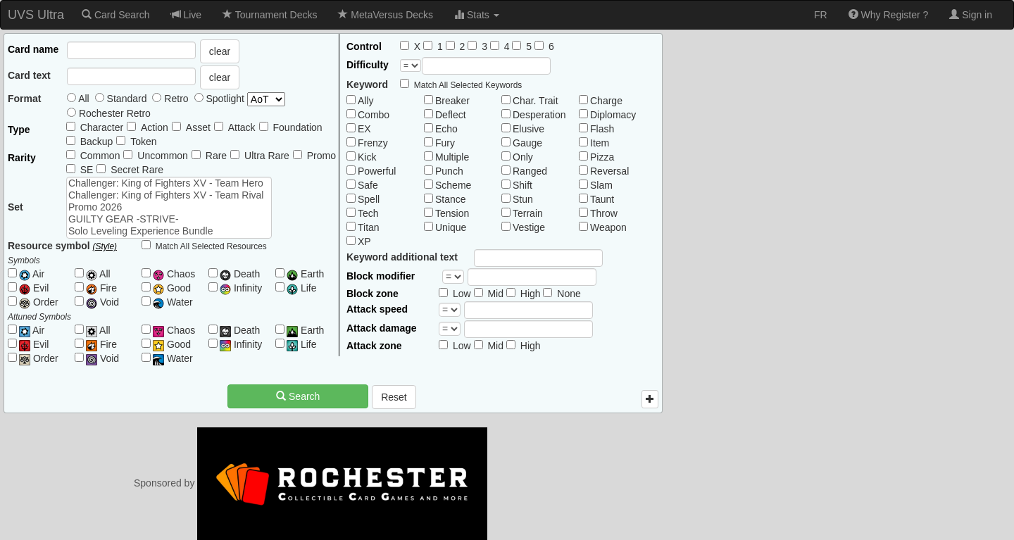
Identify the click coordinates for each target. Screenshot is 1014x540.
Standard (121, 98)
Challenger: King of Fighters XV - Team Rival (169, 195)
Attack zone (374, 345)
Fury (445, 143)
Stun (523, 199)
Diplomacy (613, 114)
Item (599, 143)
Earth (305, 274)
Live (186, 14)
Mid (495, 293)
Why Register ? (889, 14)
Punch (449, 171)
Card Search (115, 14)
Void (102, 302)
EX (364, 128)
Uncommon (162, 155)
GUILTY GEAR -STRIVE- (169, 219)
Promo (321, 155)
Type (19, 129)
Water (173, 302)
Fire (101, 288)
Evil (34, 288)
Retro (170, 98)
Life (301, 288)
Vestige (529, 227)
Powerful (377, 171)
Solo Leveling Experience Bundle (169, 231)
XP (364, 241)
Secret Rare (137, 169)
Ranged (530, 171)
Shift (522, 185)
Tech (368, 213)
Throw (604, 213)
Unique (450, 227)
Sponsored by (310, 483)
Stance (450, 199)
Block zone (372, 293)
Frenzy (373, 143)
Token (143, 141)
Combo (373, 114)
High (530, 293)
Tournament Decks (270, 14)
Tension (452, 213)
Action (154, 127)
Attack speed (377, 309)
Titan (369, 227)
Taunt (602, 199)
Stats (476, 14)
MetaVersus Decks (385, 14)
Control (364, 46)
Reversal (609, 171)
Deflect (450, 114)
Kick (367, 157)
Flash (602, 128)
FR (820, 14)
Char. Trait (535, 100)
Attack (242, 127)
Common (100, 155)
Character (101, 127)
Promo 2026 (169, 207)
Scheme (453, 185)
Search (298, 396)
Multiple (452, 157)
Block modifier (380, 276)
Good (172, 288)
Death (240, 274)
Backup (96, 141)
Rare (216, 155)
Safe (368, 185)
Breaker (452, 100)
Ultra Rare (266, 155)
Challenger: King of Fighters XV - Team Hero (169, 183)
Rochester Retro (109, 113)
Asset (198, 127)
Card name (33, 49)
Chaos (174, 274)
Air (31, 274)
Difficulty (367, 64)
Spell (369, 199)
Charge (606, 100)
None (568, 293)
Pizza (602, 157)
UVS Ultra (36, 15)
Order (38, 302)
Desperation (539, 114)
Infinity (241, 288)
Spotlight (239, 99)
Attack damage (381, 328)
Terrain (528, 213)
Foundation (298, 127)
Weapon (608, 227)
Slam (601, 185)
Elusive (528, 128)
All (78, 98)
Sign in (970, 14)
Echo (446, 128)
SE (87, 169)
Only (523, 157)
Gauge (527, 143)
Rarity (22, 157)
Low (462, 293)
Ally (366, 100)
